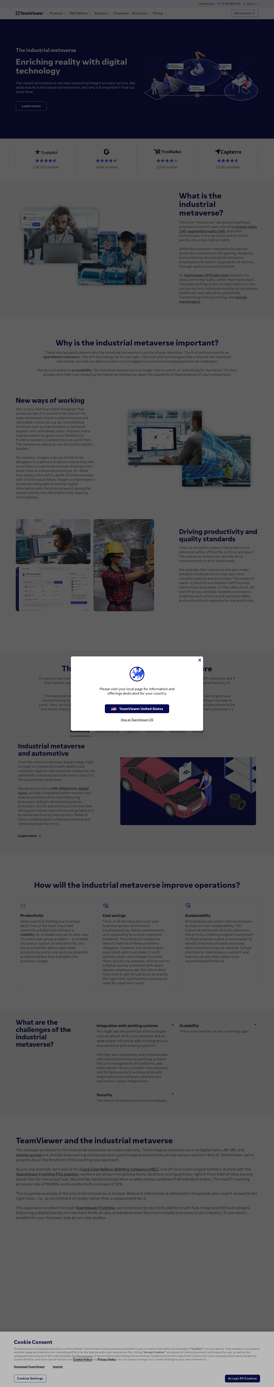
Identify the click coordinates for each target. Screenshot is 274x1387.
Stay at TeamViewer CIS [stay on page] (137, 720)
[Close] (199, 660)
